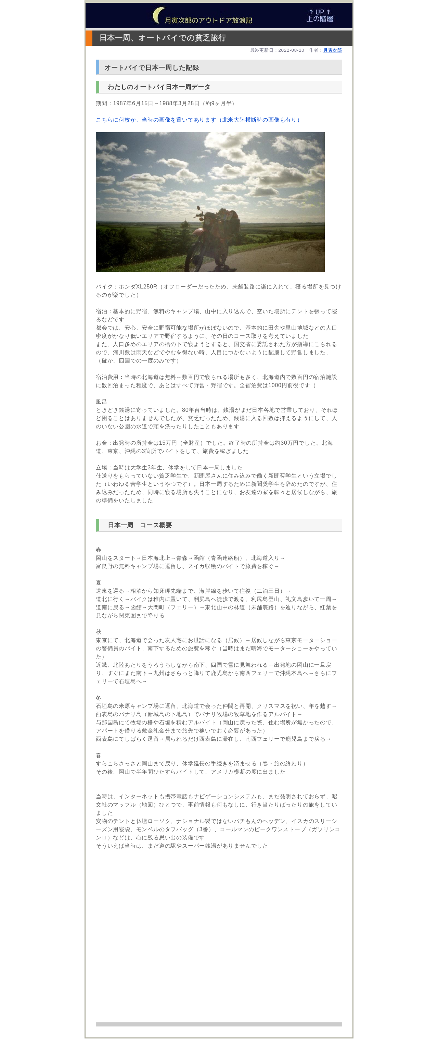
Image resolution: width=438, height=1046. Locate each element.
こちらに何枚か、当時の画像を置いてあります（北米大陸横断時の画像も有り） (199, 120)
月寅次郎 (332, 50)
